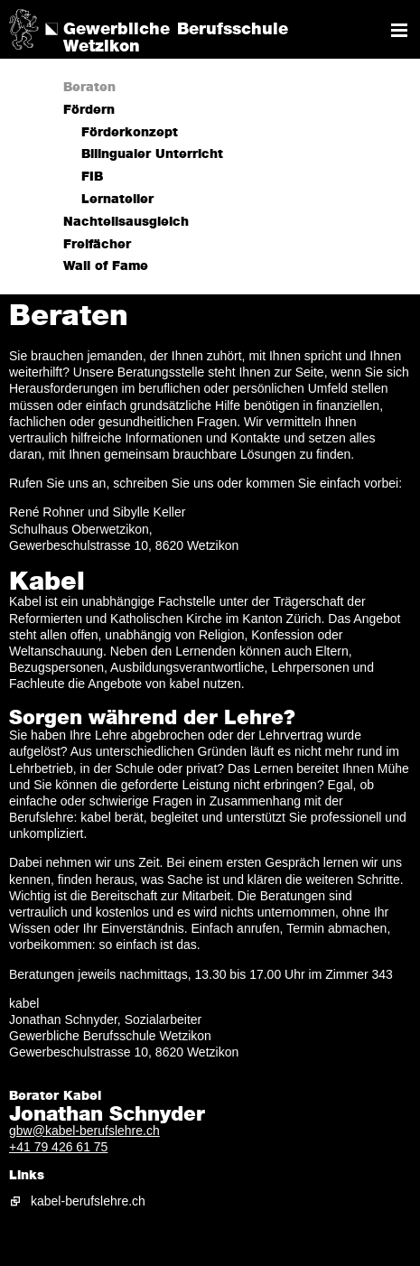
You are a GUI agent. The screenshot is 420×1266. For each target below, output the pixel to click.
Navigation (399, 30)
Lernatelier (117, 199)
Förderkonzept (129, 132)
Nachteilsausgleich (126, 222)
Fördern (89, 110)
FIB (92, 177)
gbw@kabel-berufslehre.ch (84, 1130)
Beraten (89, 87)
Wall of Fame (105, 266)
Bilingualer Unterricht (152, 154)
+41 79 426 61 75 (58, 1147)
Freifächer (97, 244)
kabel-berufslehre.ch (88, 1201)
